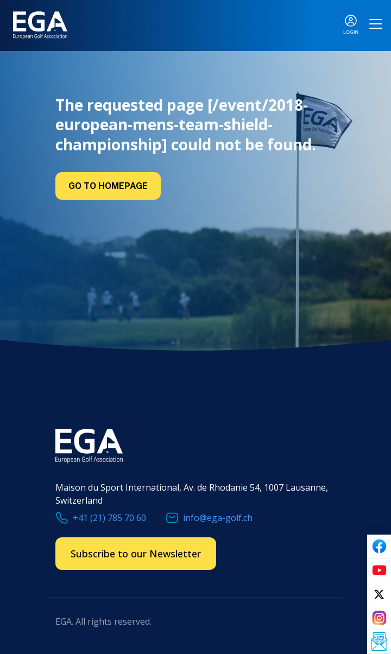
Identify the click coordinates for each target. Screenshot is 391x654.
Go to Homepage (108, 186)
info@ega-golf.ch (218, 518)
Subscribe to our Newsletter (136, 553)
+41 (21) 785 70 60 (109, 518)
